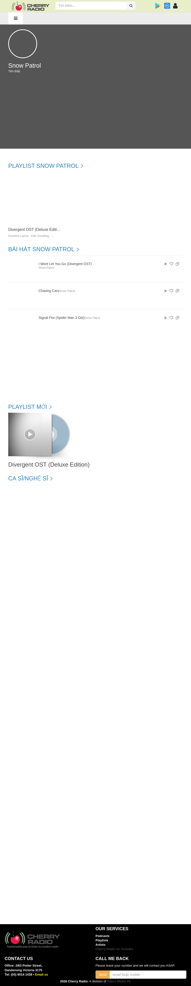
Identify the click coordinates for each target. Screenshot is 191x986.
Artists (100, 944)
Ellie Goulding (40, 236)
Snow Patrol (46, 267)
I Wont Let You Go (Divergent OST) (65, 264)
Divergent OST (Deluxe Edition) (35, 229)
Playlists (102, 940)
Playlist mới (27, 407)
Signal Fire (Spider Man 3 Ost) (61, 318)
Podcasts (103, 936)
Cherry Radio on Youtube (114, 949)
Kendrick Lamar (18, 236)
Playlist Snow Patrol (43, 166)
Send (103, 975)
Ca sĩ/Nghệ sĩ (28, 478)
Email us (41, 974)
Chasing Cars (49, 291)
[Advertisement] (95, 112)
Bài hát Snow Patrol (41, 249)
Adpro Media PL (119, 981)
